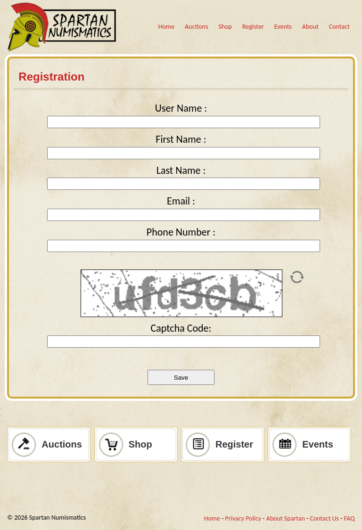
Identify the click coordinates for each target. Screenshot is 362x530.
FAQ (349, 518)
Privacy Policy (243, 518)
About (310, 27)
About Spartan (285, 518)
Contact (339, 27)
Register (253, 27)
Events (283, 27)
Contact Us (324, 518)
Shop (225, 27)
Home (166, 27)
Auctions (196, 27)
